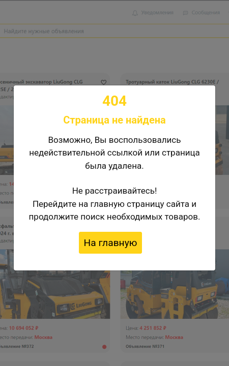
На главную (110, 243)
